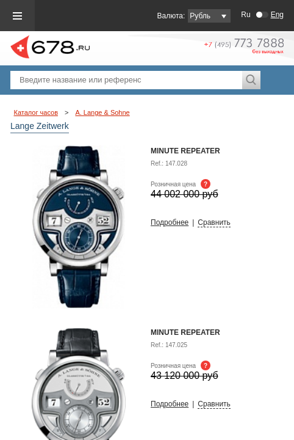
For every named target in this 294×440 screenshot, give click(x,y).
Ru (245, 14)
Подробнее (169, 222)
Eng (277, 14)
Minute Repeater (185, 332)
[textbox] (126, 80)
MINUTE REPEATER (185, 151)
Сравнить (214, 222)
